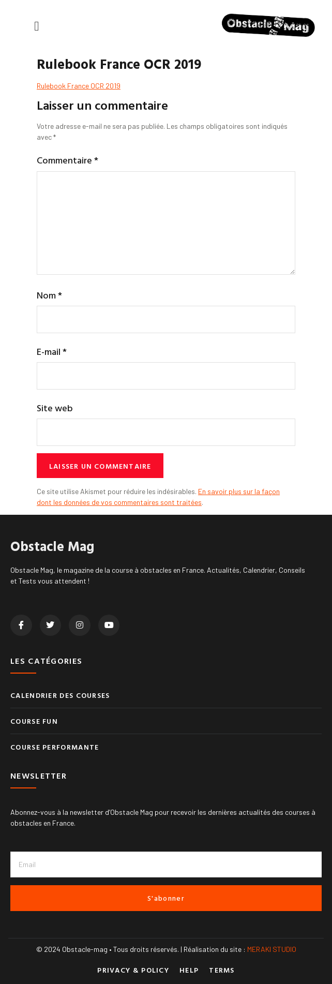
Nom (49, 295)
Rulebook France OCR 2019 (78, 85)
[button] (36, 26)
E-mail (52, 352)
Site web (55, 408)
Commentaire (67, 160)
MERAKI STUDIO (271, 949)
